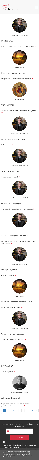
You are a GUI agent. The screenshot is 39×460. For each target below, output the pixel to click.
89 (36, 410)
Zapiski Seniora (19, 67)
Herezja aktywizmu (9, 270)
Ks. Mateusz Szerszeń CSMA (19, 35)
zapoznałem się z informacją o (20, 446)
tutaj (10, 456)
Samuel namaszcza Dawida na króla (16, 302)
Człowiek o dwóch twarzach (13, 139)
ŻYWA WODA (7, 366)
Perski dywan (7, 41)
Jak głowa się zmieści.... (11, 398)
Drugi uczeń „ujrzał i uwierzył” (13, 73)
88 (32, 410)
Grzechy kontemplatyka (11, 203)
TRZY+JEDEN (7, 105)
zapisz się (19, 438)
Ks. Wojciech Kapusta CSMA (19, 392)
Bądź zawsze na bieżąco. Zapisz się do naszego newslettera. (19, 425)
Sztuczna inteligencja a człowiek (15, 236)
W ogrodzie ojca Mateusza (12, 334)
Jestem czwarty (19, 99)
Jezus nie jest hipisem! (10, 171)
